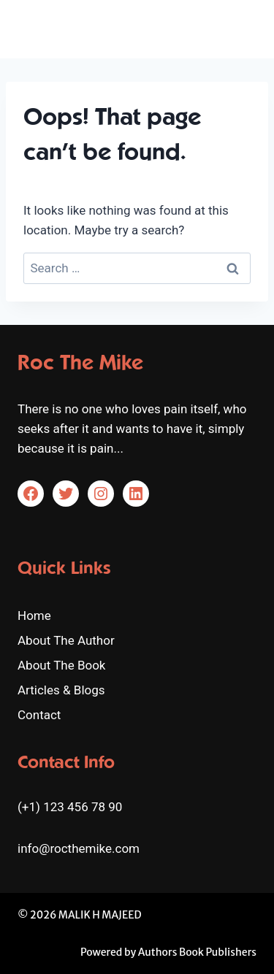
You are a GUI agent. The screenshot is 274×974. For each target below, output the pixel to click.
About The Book (62, 665)
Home (34, 615)
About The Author (66, 640)
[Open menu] (242, 29)
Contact (39, 715)
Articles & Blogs (61, 690)
